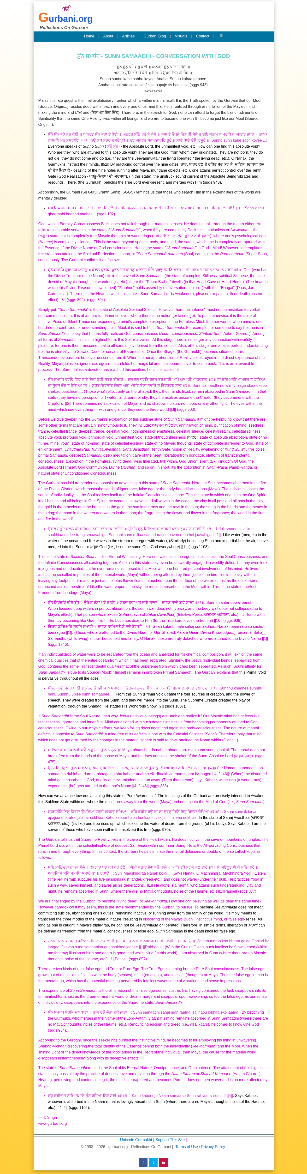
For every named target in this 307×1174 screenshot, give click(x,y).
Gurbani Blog (155, 36)
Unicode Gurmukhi (136, 1140)
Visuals (181, 36)
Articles (128, 36)
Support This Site (170, 1140)
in (163, 1162)
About (108, 36)
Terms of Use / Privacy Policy (200, 1147)
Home (89, 36)
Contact (202, 36)
